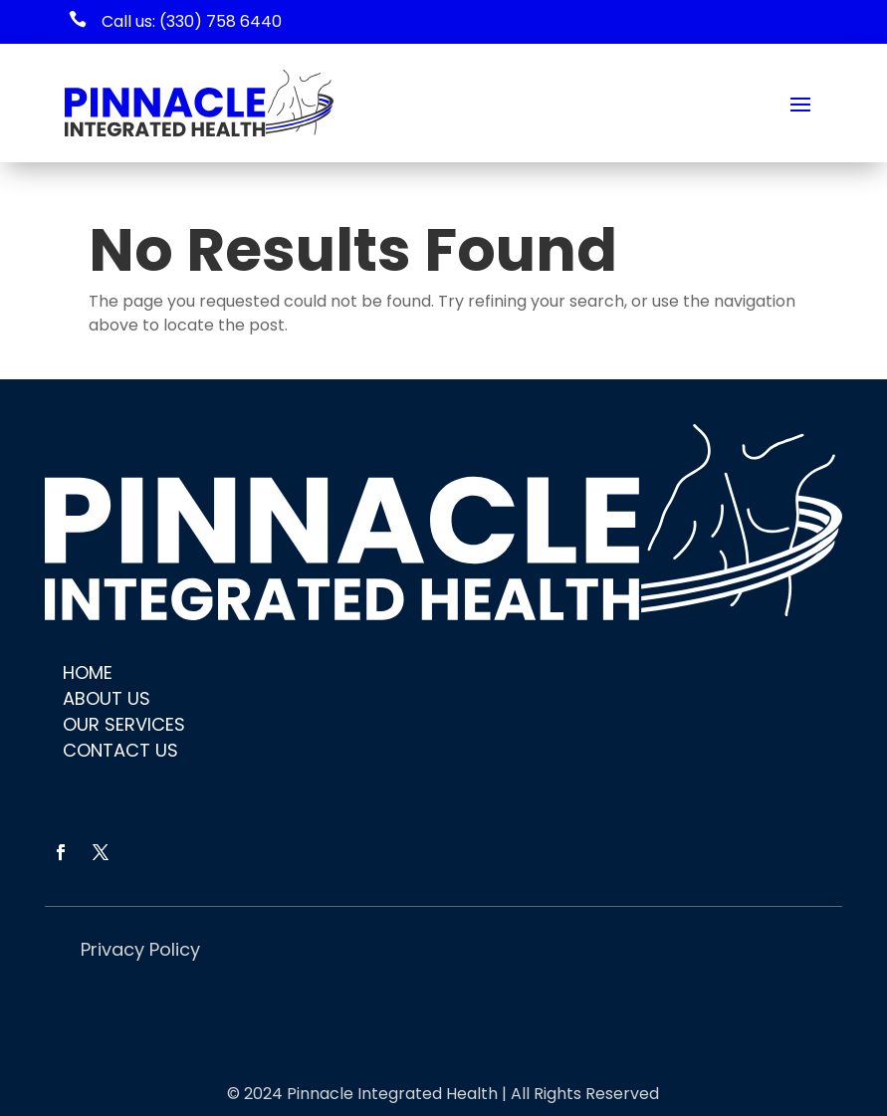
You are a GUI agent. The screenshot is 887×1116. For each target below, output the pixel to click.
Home (87, 672)
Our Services (124, 724)
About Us (106, 698)
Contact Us (120, 750)
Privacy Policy (140, 949)
